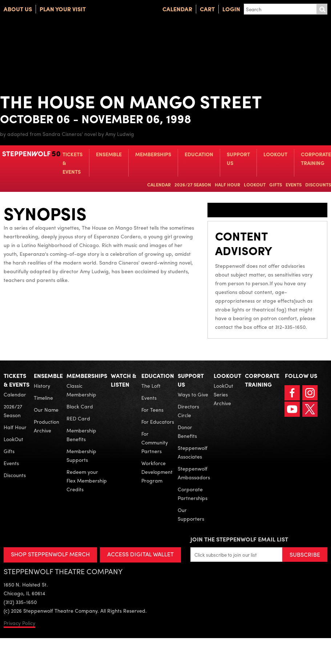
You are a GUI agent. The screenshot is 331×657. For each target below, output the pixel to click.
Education (199, 154)
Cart (207, 9)
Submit (321, 9)
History (42, 385)
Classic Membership (81, 390)
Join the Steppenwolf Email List (239, 539)
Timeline (43, 397)
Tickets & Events (72, 162)
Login (231, 9)
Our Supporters (191, 514)
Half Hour (227, 184)
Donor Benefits (187, 431)
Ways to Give (193, 394)
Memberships (153, 154)
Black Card (79, 406)
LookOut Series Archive (223, 394)
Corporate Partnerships (192, 493)
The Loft (151, 385)
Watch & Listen (123, 379)
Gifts (275, 184)
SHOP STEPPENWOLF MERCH (50, 554)
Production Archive (46, 426)
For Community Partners (154, 442)
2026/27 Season (192, 184)
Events (294, 184)
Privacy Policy (19, 622)
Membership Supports (81, 455)
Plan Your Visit (63, 9)
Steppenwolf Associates (192, 452)
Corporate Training (316, 158)
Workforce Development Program (157, 471)
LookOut (275, 154)
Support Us (238, 158)
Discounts (318, 184)
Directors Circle (188, 411)
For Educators (157, 421)
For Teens (152, 409)
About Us (18, 9)
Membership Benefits (81, 435)
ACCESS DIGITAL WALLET (140, 554)
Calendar (177, 9)
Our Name (46, 409)
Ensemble (109, 154)
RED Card (78, 418)
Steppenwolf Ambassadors (194, 473)
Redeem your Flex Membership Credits (86, 480)
